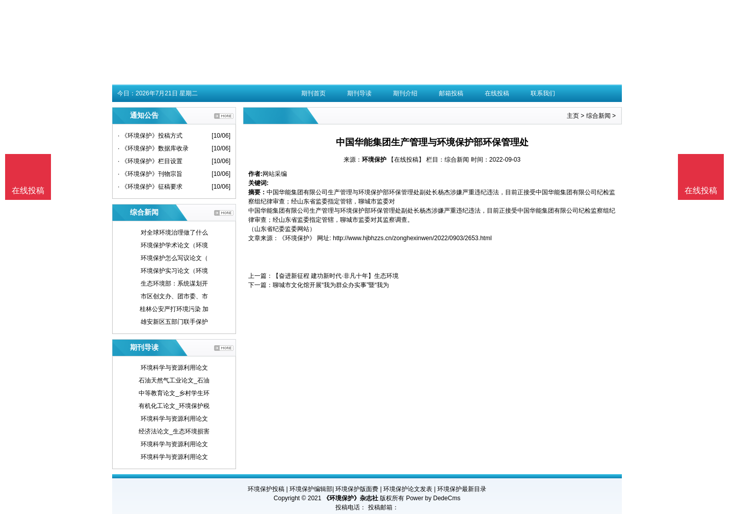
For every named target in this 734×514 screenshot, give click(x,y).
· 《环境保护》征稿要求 (150, 186)
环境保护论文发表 (407, 489)
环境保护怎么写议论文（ (174, 258)
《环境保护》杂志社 (350, 498)
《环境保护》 (297, 238)
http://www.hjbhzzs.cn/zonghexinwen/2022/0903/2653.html (412, 238)
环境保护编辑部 (311, 489)
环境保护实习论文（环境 (174, 270)
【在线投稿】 (406, 159)
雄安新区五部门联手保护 (174, 321)
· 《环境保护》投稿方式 (150, 135)
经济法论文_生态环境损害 (174, 431)
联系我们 (543, 93)
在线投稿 (497, 93)
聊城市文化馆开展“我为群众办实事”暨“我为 (331, 285)
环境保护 (374, 159)
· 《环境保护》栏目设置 (150, 161)
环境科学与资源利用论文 (174, 367)
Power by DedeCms (433, 498)
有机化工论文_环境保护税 (174, 405)
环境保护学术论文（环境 (174, 245)
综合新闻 (598, 115)
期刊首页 (313, 93)
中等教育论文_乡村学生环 (174, 393)
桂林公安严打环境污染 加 (174, 309)
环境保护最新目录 (461, 489)
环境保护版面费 (356, 489)
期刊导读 (359, 93)
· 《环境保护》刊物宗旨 (150, 173)
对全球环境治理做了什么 (174, 232)
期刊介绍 (405, 93)
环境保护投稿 (266, 489)
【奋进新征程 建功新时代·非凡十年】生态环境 (336, 275)
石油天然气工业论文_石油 (174, 380)
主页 (573, 115)
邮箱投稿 (451, 93)
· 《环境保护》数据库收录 (153, 148)
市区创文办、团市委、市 (174, 296)
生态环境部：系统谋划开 (174, 283)
